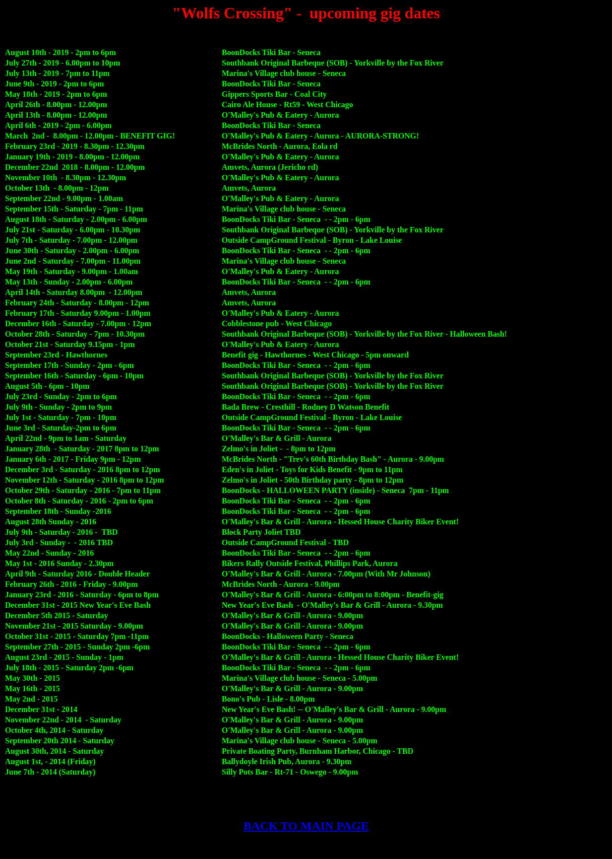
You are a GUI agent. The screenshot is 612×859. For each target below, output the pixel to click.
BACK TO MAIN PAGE (306, 825)
